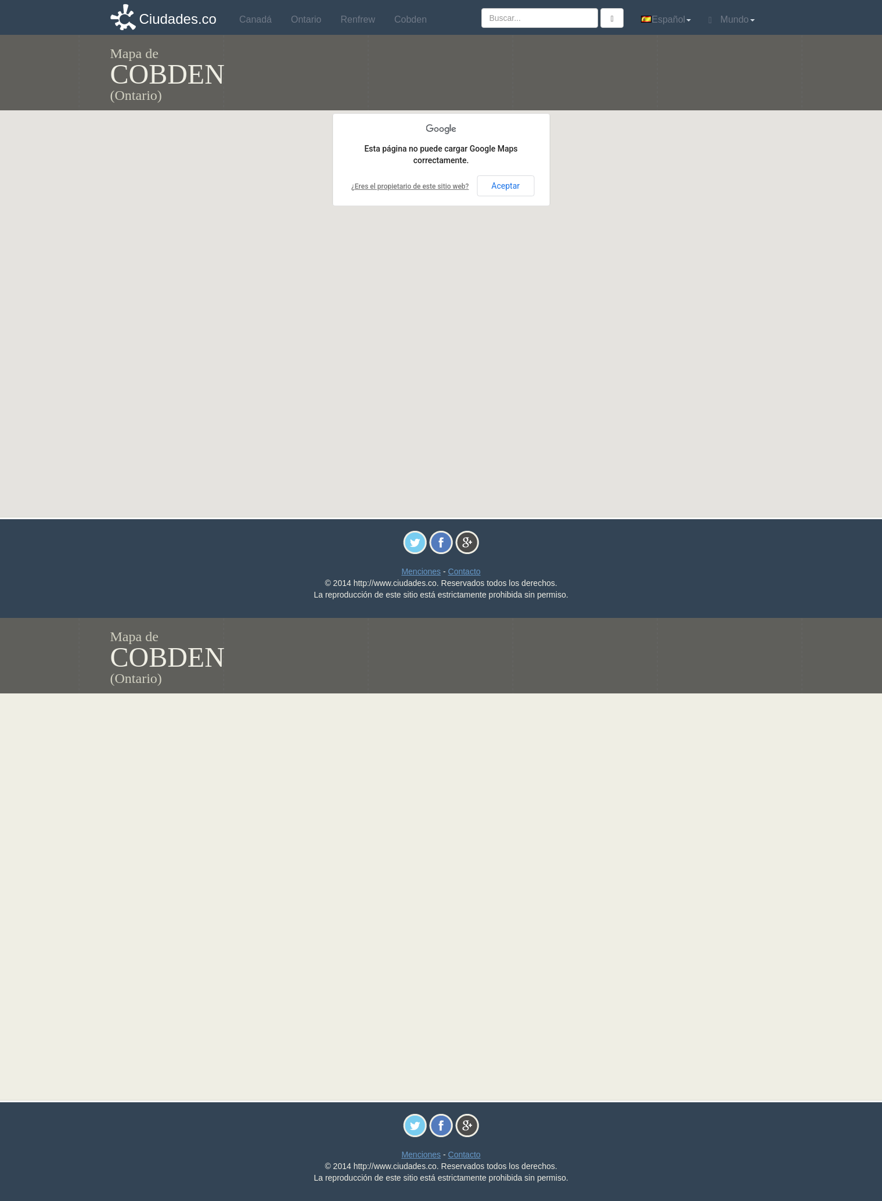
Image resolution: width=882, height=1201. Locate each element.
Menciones (421, 571)
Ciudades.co (178, 19)
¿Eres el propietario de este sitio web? (410, 186)
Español (666, 19)
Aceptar (505, 185)
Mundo (731, 20)
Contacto (464, 571)
